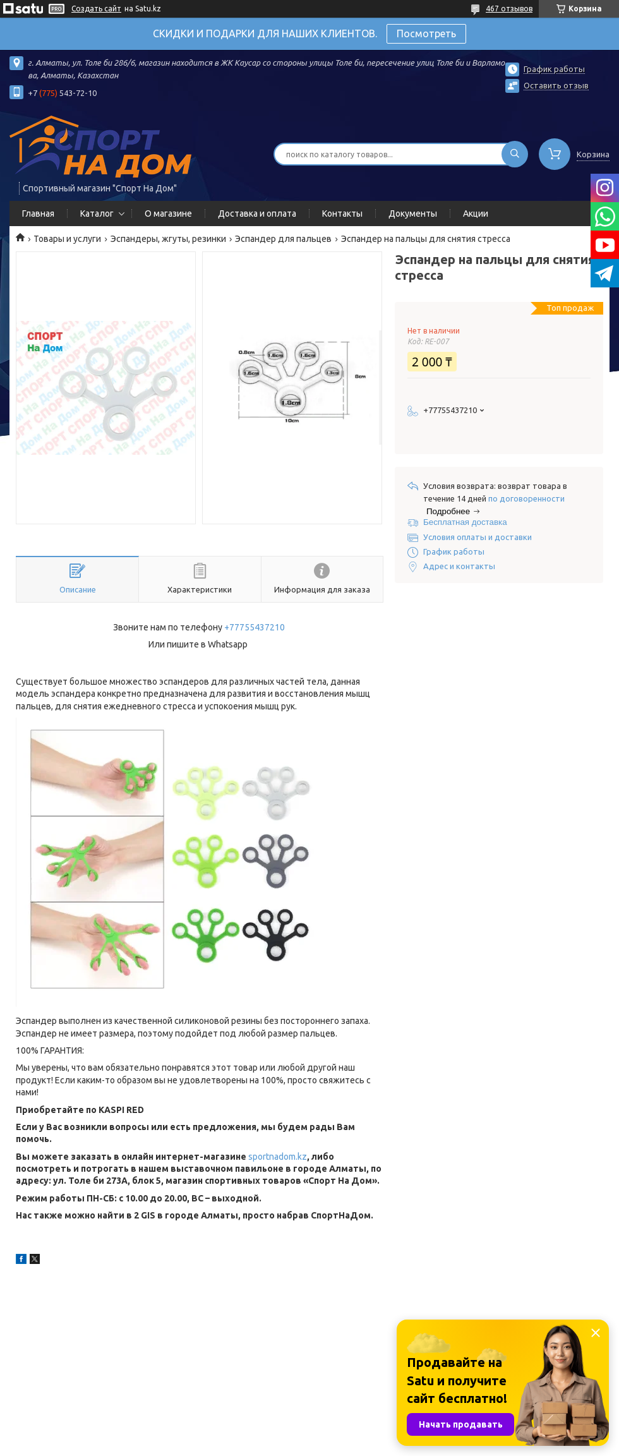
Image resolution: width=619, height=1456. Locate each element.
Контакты (342, 213)
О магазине (168, 213)
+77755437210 (254, 627)
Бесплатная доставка (465, 522)
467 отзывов (509, 8)
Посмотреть (426, 33)
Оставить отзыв (556, 85)
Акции (475, 213)
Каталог (97, 213)
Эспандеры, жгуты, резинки (168, 239)
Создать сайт (96, 8)
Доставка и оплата (257, 213)
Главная (38, 213)
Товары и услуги (67, 239)
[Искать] (515, 154)
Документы (412, 213)
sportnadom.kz (277, 1157)
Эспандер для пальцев (283, 239)
